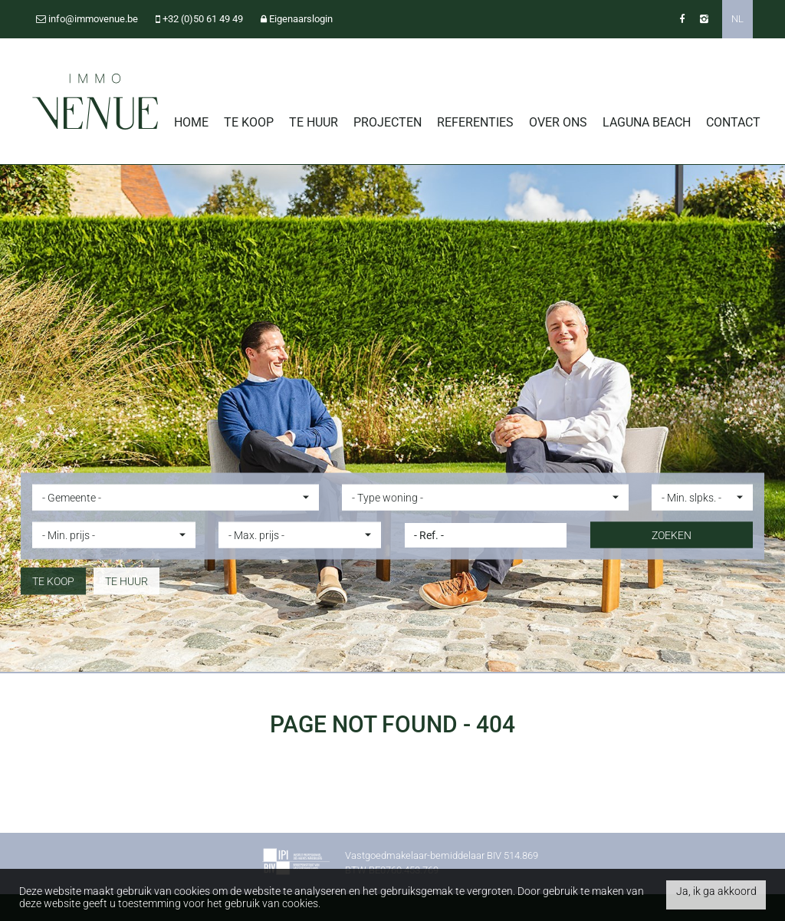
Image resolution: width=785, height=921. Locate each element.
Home (191, 122)
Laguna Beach (647, 122)
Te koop (249, 122)
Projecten (387, 122)
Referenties (475, 122)
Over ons (558, 122)
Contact (733, 122)
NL (737, 19)
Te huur (313, 122)
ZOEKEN (671, 534)
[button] (175, 497)
